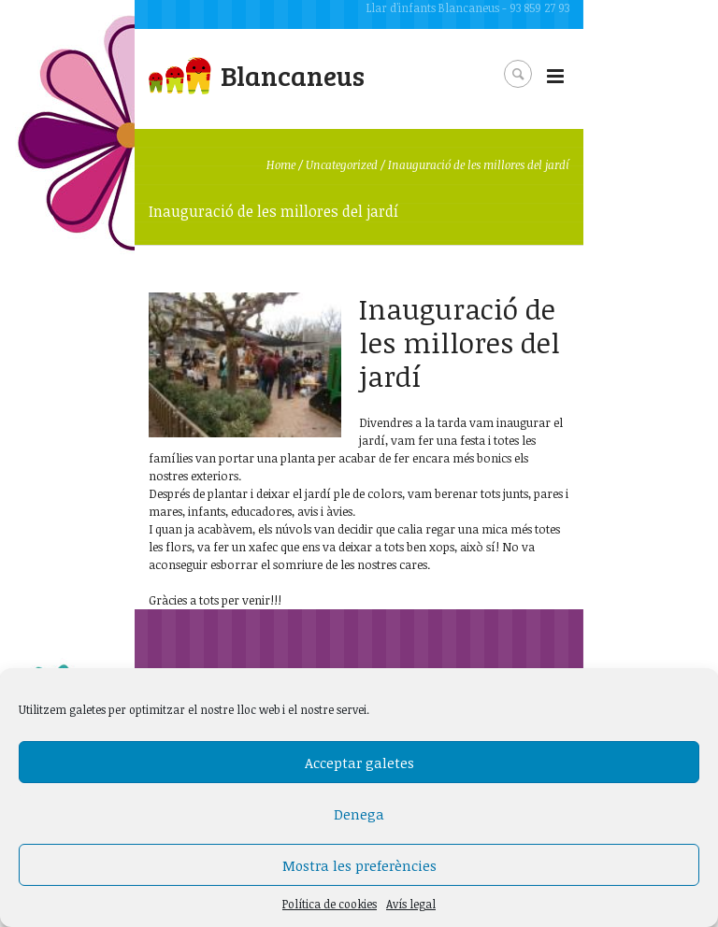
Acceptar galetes (359, 762)
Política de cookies (329, 903)
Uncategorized (342, 164)
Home (280, 164)
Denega (359, 814)
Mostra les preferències (359, 865)
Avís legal (411, 903)
